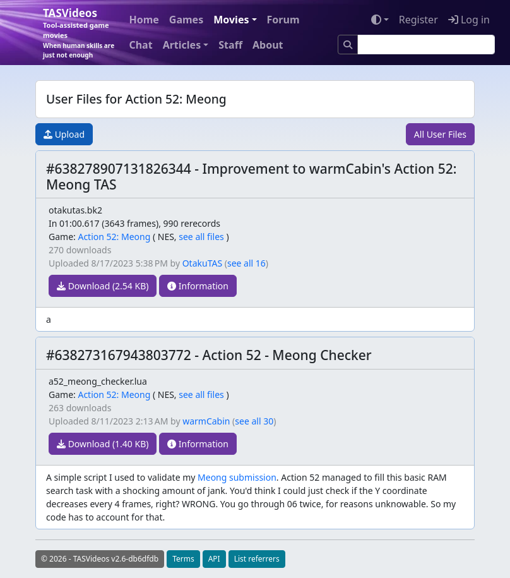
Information (197, 286)
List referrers (257, 558)
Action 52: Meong (114, 237)
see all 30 (254, 421)
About (267, 45)
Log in (469, 20)
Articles (182, 45)
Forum (283, 20)
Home (143, 20)
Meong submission (237, 477)
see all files (201, 237)
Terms (183, 558)
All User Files (440, 134)
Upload (64, 134)
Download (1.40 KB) (102, 444)
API (214, 558)
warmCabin (206, 421)
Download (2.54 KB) (102, 286)
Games (186, 20)
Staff (230, 45)
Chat (140, 45)
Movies (231, 20)
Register (418, 20)
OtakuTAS (202, 263)
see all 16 (246, 263)
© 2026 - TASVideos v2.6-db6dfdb (99, 558)
